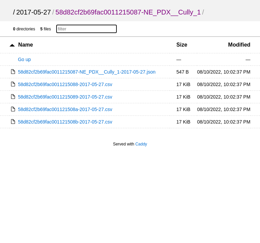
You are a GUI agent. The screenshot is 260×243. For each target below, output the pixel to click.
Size (181, 45)
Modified (239, 45)
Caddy (141, 144)
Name (25, 45)
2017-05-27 (33, 12)
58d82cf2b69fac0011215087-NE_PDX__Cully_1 (128, 12)
